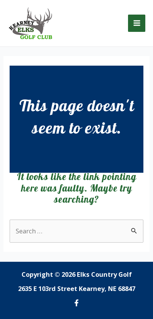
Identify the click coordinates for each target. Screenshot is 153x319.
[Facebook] (76, 302)
